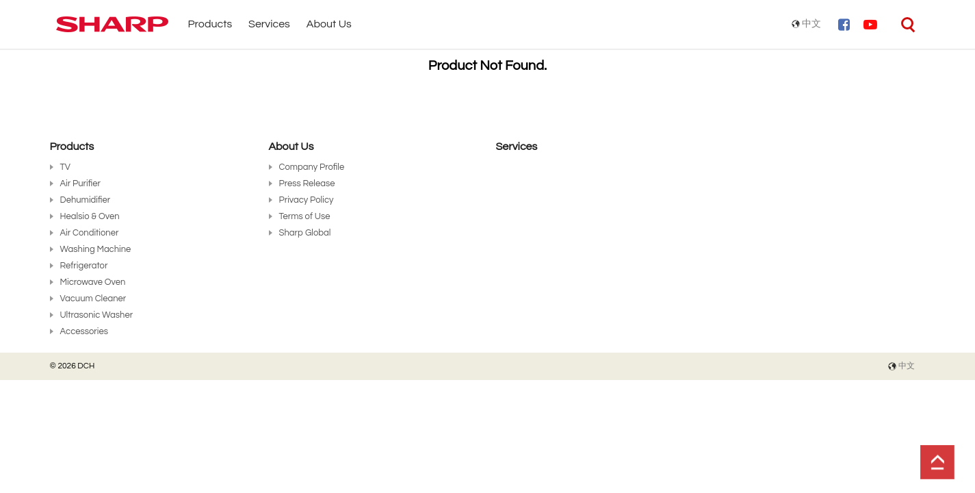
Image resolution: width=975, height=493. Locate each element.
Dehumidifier (85, 200)
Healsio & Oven (90, 216)
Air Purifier (80, 183)
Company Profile (312, 167)
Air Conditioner (89, 233)
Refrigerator (84, 265)
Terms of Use (304, 216)
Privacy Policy (306, 200)
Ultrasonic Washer (96, 315)
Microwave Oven (93, 282)
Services (269, 23)
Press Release (307, 183)
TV (65, 167)
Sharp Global (305, 233)
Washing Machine (95, 249)
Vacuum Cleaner (93, 298)
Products (210, 23)
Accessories (84, 331)
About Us (329, 23)
